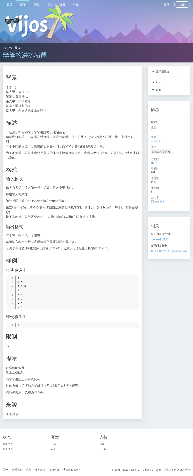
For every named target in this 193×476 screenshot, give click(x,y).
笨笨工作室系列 (161, 151)
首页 (9, 4)
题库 (23, 4)
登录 (166, 4)
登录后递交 (160, 71)
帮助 (102, 444)
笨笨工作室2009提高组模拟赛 (169, 251)
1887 (154, 163)
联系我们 (17, 469)
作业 (76, 4)
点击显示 (156, 141)
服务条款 (40, 469)
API (53, 449)
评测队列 (8, 444)
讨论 (49, 4)
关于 (5, 469)
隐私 (28, 469)
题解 (156, 90)
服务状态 (8, 449)
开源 (53, 444)
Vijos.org (134, 469)
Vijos (8, 48)
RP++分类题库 (159, 239)
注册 (182, 4)
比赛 (62, 4)
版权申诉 (54, 469)
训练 (36, 4)
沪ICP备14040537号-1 (177, 469)
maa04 (159, 201)
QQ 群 (103, 449)
